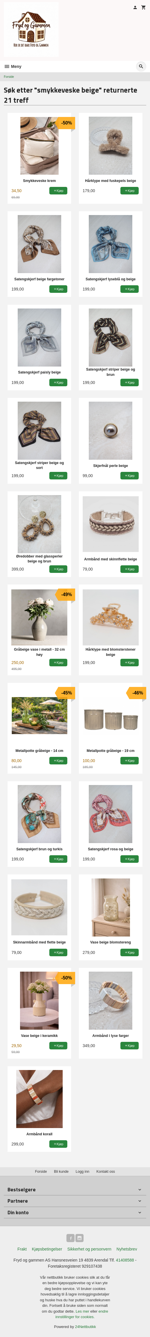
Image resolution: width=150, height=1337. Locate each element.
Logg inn (82, 1172)
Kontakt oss (105, 1172)
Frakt (22, 1249)
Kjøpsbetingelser (47, 1249)
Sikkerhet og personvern (89, 1249)
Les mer (83, 1311)
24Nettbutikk (85, 1327)
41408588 (125, 1260)
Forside (9, 76)
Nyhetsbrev (127, 1249)
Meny (12, 66)
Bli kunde (61, 1172)
